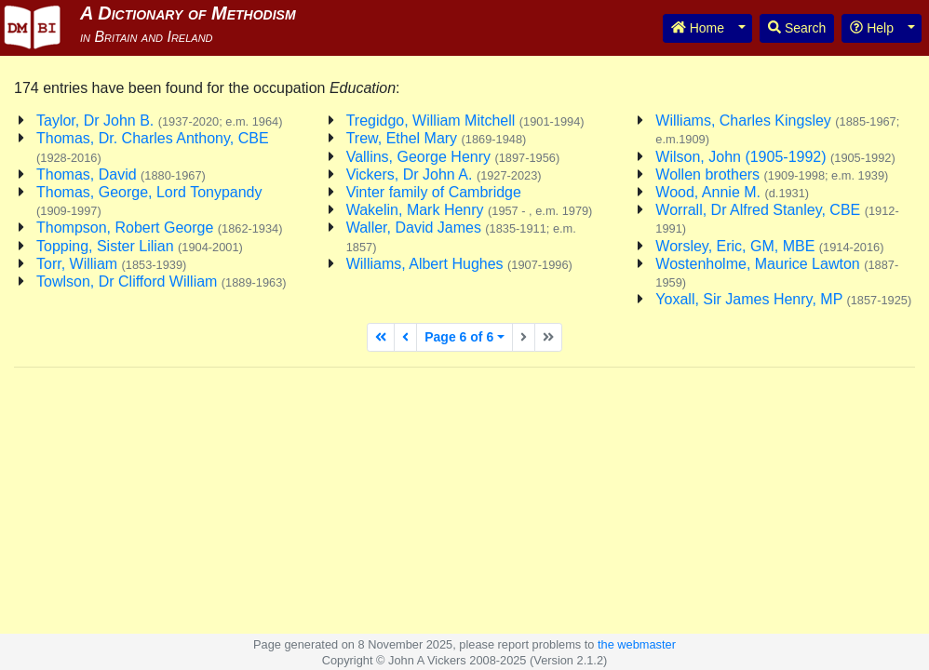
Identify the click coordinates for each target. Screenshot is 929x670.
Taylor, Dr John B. (159, 120)
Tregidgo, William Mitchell (465, 120)
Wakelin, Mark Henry (469, 210)
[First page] (381, 337)
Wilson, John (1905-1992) (775, 157)
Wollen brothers (771, 174)
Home (697, 27)
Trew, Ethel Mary (436, 138)
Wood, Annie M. (732, 192)
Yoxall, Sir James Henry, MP (783, 299)
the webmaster (637, 644)
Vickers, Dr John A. (444, 174)
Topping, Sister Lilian (139, 246)
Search (797, 27)
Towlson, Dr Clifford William (161, 281)
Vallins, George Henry (453, 157)
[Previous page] (405, 337)
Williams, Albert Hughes (459, 264)
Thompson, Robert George (159, 227)
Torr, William (111, 264)
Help (872, 27)
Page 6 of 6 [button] (458, 336)
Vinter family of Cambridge (433, 192)
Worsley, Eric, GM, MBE (769, 246)
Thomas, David (121, 174)
